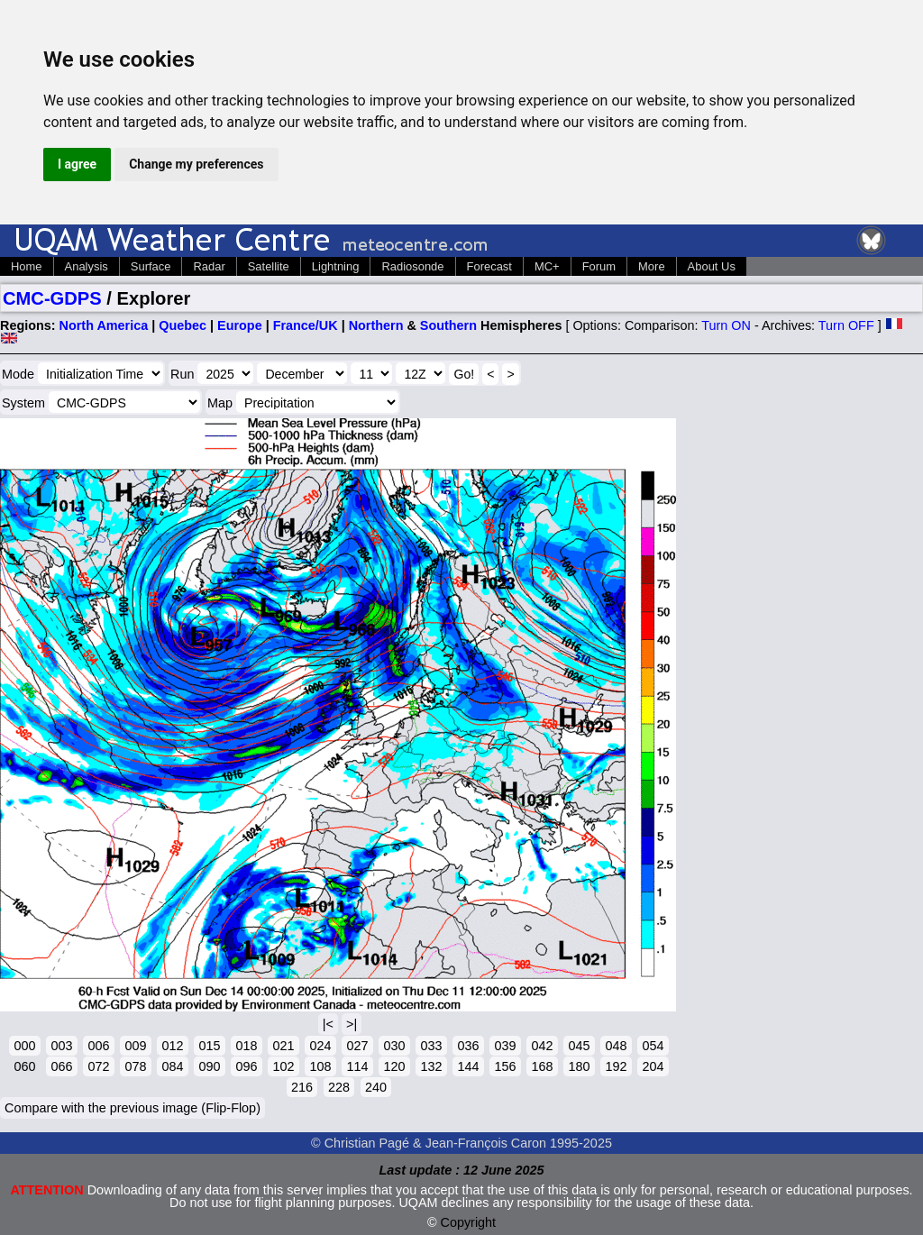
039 (505, 1045)
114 (357, 1066)
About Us (712, 266)
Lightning (336, 266)
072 (98, 1066)
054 (652, 1045)
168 (542, 1066)
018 (246, 1045)
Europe (239, 325)
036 (468, 1045)
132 (431, 1066)
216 (302, 1087)
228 (339, 1087)
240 (376, 1087)
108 (320, 1066)
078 (135, 1066)
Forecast (489, 266)
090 (209, 1066)
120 (394, 1066)
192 (615, 1066)
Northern (376, 325)
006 (98, 1045)
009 (135, 1045)
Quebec (182, 325)
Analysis (86, 266)
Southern (448, 325)
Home (26, 266)
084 (172, 1066)
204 (652, 1066)
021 (283, 1045)
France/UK (305, 325)
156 (505, 1066)
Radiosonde (412, 266)
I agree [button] (77, 164)
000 (24, 1045)
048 (615, 1045)
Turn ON (726, 325)
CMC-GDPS (52, 298)
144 (468, 1066)
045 (578, 1045)
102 (283, 1066)
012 (172, 1045)
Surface (151, 266)
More (651, 266)
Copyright (469, 1222)
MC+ (547, 266)
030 (394, 1045)
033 (431, 1045)
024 (320, 1045)
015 (209, 1045)
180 (578, 1066)
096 (246, 1066)
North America (104, 325)
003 (61, 1045)
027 (357, 1045)
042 (542, 1045)
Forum (599, 266)
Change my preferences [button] (196, 164)
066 (61, 1066)
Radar (208, 266)
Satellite (268, 266)
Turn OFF (846, 325)
